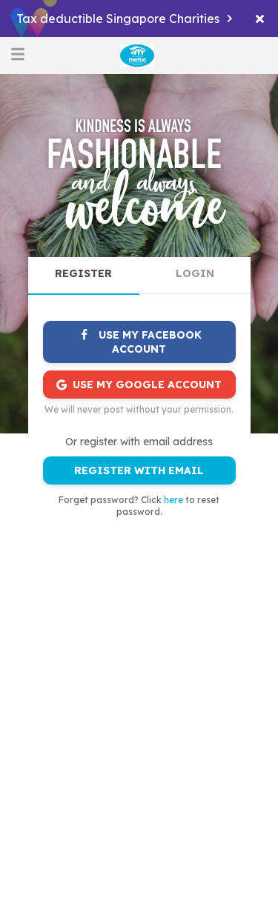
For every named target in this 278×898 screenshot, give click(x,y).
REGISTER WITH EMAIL (139, 470)
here (173, 499)
